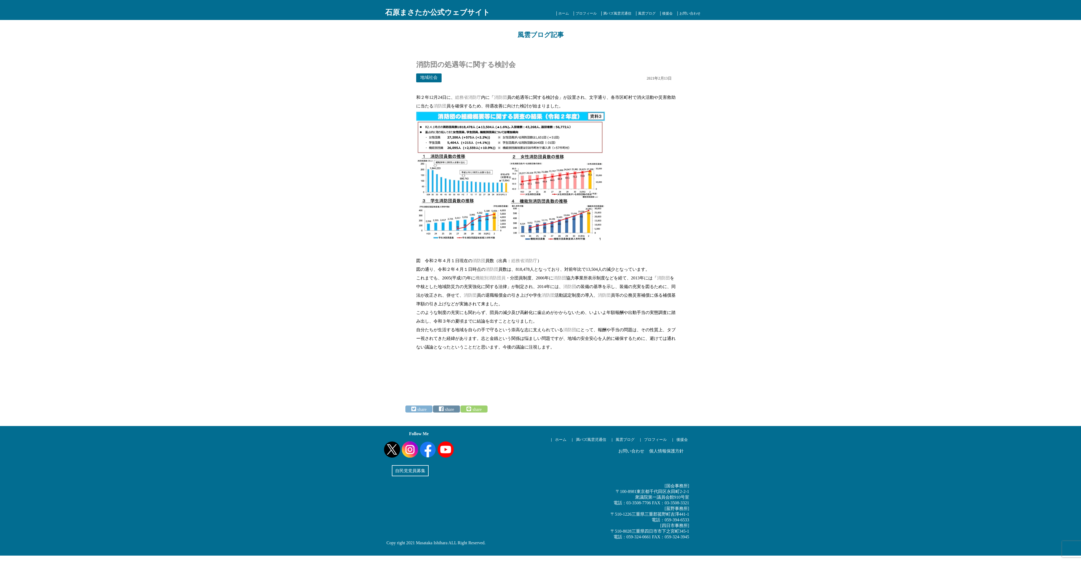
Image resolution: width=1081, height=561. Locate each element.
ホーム (563, 13)
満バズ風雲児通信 (617, 13)
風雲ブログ (647, 13)
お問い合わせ (689, 13)
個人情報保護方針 (666, 451)
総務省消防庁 (468, 97)
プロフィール (586, 13)
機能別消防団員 (490, 278)
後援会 (667, 13)
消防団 (500, 97)
